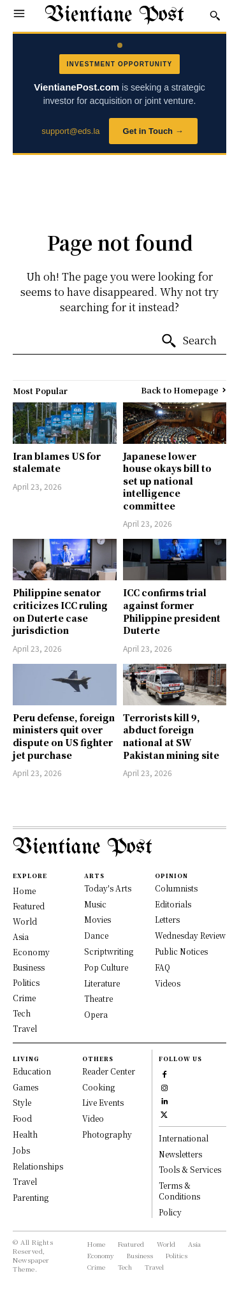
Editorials (173, 904)
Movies (97, 919)
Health (25, 1134)
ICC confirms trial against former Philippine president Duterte (172, 611)
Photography (107, 1134)
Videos (167, 983)
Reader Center (108, 1071)
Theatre (98, 998)
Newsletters (180, 1154)
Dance (96, 935)
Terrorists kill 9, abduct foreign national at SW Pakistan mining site (171, 736)
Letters (167, 919)
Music (95, 904)
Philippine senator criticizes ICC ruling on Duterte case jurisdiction (60, 611)
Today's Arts (107, 888)
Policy (170, 1212)
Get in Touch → (153, 131)
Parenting (30, 1197)
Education (32, 1071)
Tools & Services (190, 1169)
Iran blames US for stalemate (57, 462)
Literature (102, 983)
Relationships (38, 1166)
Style (22, 1102)
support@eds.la (70, 131)
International (183, 1138)
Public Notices (181, 951)
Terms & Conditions (179, 1190)
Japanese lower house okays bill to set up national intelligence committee (167, 481)
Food (22, 1118)
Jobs (21, 1150)
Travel (25, 1181)
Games (25, 1087)
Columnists (176, 888)
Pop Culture (106, 967)
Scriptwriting (108, 951)
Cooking (98, 1087)
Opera (96, 1014)
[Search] (188, 341)
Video (93, 1118)
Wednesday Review (190, 935)
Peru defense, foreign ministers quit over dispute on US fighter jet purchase (64, 736)
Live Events (103, 1102)
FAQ (162, 967)
